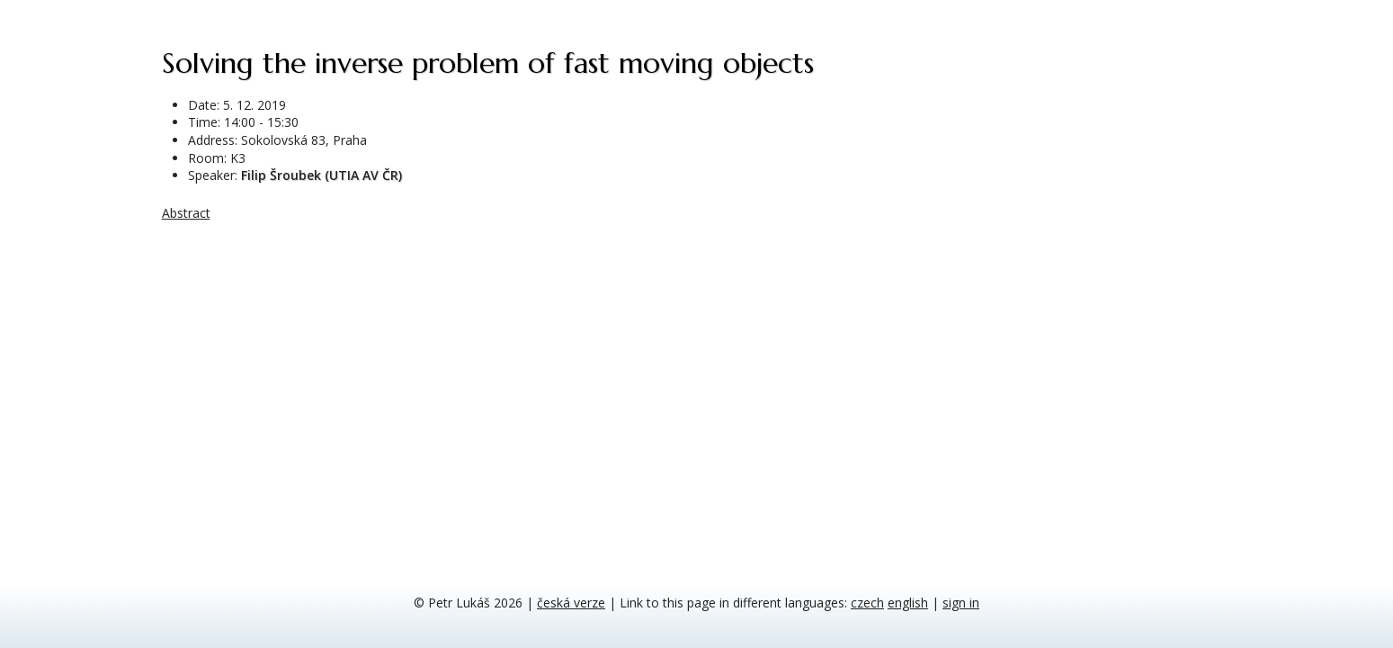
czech (867, 602)
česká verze (571, 602)
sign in (960, 602)
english (908, 602)
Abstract (186, 212)
